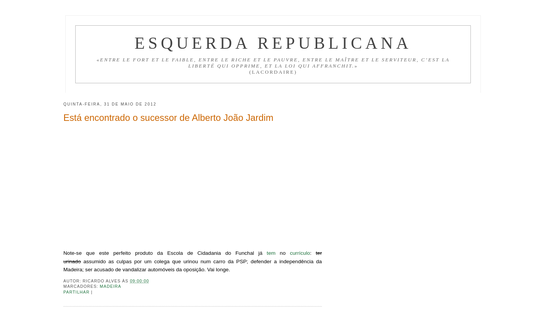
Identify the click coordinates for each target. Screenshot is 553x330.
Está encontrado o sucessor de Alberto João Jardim (168, 117)
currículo (300, 253)
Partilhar (77, 292)
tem (271, 253)
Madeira (110, 286)
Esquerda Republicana (273, 43)
